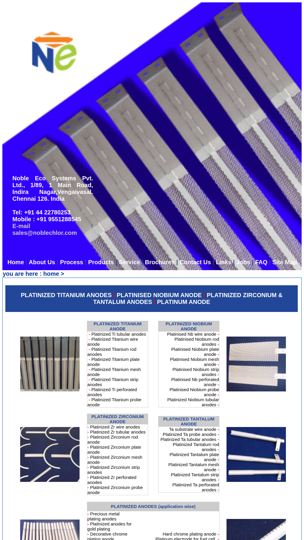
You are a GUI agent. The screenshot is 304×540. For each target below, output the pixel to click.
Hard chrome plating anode (189, 533)
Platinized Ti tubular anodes (118, 334)
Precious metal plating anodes (103, 516)
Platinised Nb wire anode (191, 334)
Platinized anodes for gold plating (109, 526)
